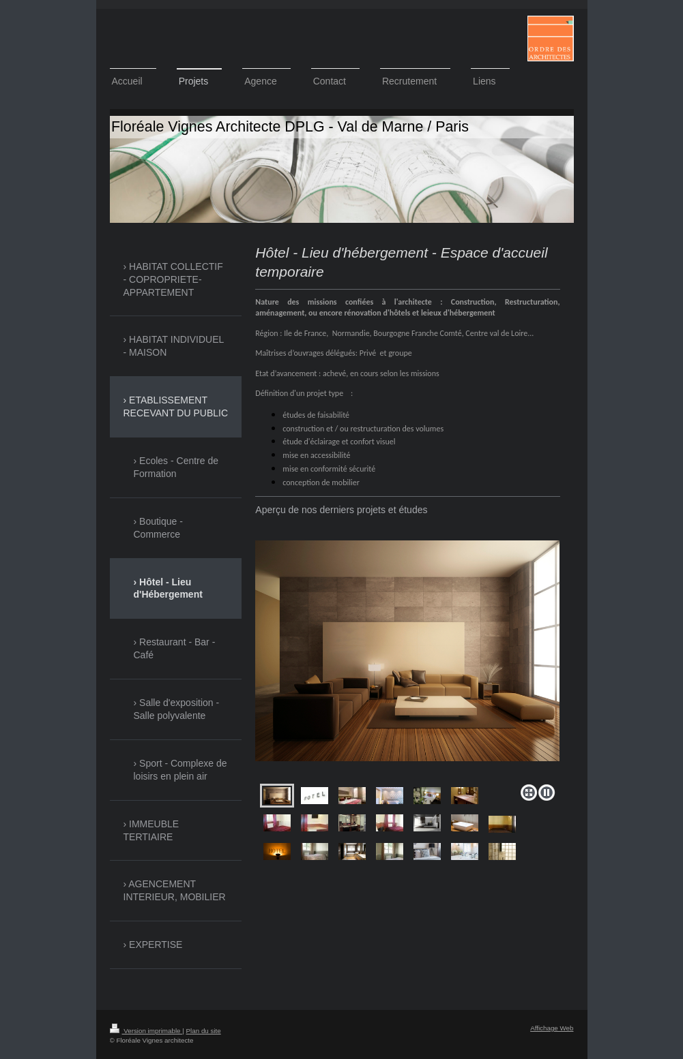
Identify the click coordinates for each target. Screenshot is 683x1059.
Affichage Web (551, 1028)
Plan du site (203, 1030)
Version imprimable (146, 1030)
